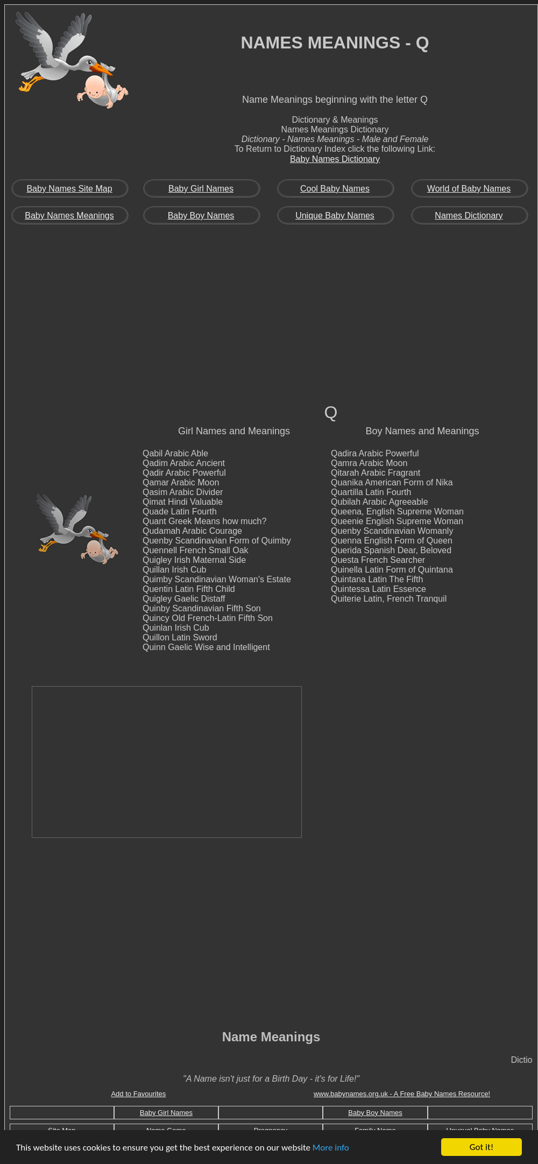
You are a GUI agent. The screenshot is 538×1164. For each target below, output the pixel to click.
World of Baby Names (469, 188)
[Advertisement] (271, 320)
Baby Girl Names (200, 188)
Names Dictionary (468, 215)
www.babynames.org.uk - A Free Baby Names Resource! (402, 1094)
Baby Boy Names (201, 215)
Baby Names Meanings (69, 215)
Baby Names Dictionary (335, 159)
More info (331, 1147)
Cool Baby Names (335, 188)
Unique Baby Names (334, 215)
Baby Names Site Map (69, 188)
